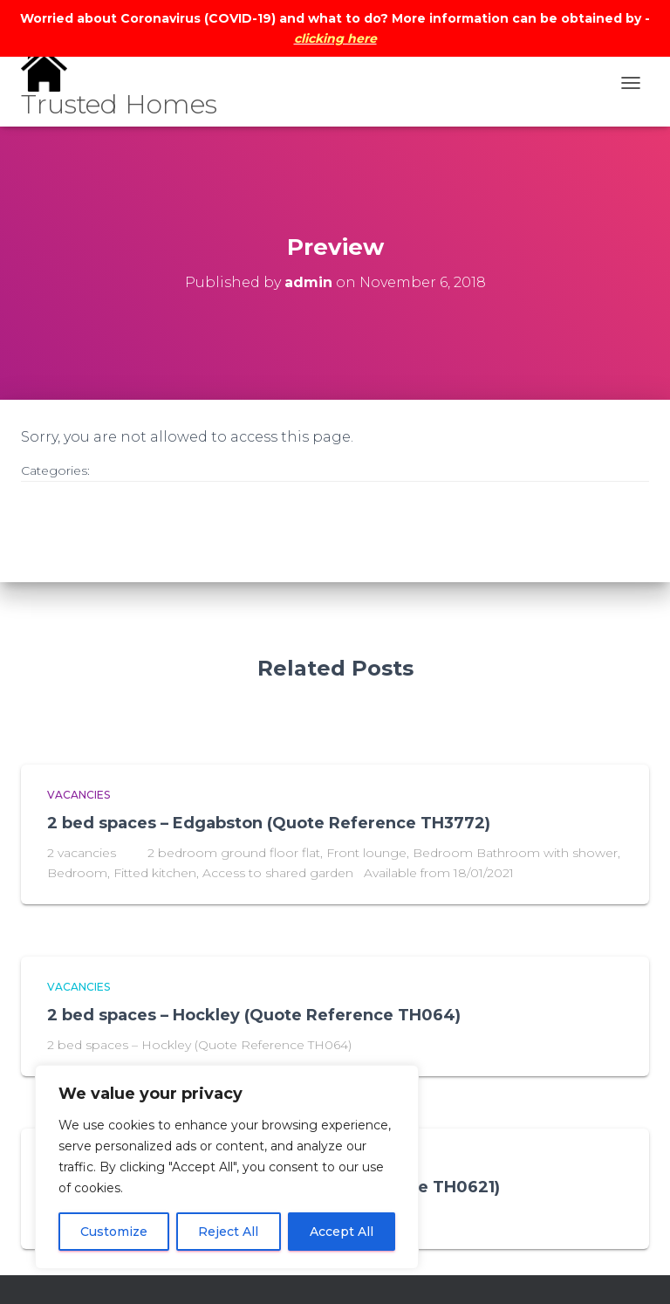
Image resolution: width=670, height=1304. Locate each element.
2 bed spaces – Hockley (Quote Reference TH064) (254, 1015)
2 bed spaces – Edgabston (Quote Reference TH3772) (268, 823)
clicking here (335, 38)
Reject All (228, 1231)
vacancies (78, 794)
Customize (113, 1231)
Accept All (341, 1231)
